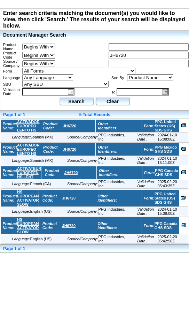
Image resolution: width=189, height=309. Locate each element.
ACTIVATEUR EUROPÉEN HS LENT (29, 172)
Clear (113, 101)
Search (76, 101)
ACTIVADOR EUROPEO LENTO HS (28, 126)
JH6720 (70, 126)
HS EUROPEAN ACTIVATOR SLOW (28, 198)
